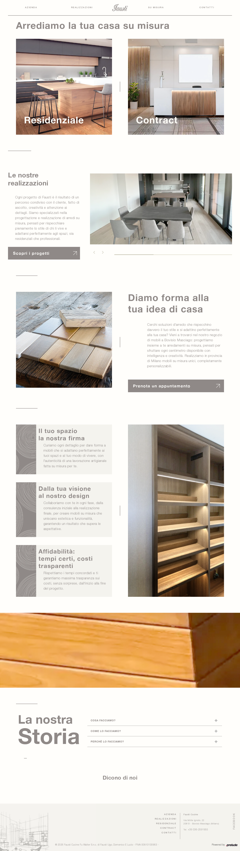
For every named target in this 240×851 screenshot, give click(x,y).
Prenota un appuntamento (161, 386)
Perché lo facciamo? (107, 741)
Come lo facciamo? (106, 730)
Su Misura (156, 7)
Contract (168, 828)
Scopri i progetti (31, 253)
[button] (94, 252)
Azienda (31, 7)
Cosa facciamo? (103, 720)
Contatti (206, 7)
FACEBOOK (234, 821)
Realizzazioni (82, 7)
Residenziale (166, 824)
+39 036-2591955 (198, 830)
